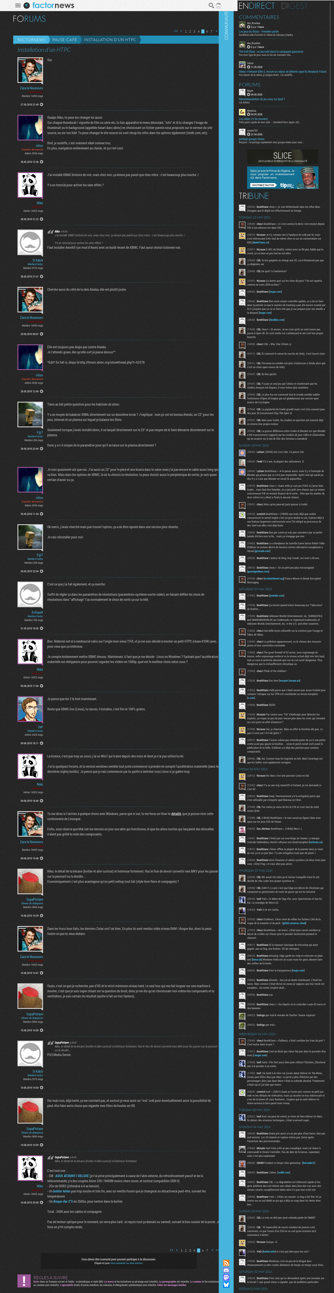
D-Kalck (35, 260)
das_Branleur (267, 22)
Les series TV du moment (266, 122)
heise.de (289, 1019)
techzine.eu (277, 890)
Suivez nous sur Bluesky (239, 1284)
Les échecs (257, 105)
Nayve (263, 93)
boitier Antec (59, 1191)
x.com (285, 742)
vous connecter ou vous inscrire (124, 1263)
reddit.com (296, 1249)
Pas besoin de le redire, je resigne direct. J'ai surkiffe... (279, 77)
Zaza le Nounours (28, 88)
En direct (270, 5)
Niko (37, 203)
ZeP (37, 727)
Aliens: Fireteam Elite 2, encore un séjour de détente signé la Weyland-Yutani (286, 72)
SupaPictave (32, 899)
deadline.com (290, 330)
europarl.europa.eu (302, 724)
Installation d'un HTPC (107, 39)
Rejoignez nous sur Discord (239, 1270)
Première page (173, 31)
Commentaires (272, 16)
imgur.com (288, 298)
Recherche (208, 5)
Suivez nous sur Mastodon (239, 1277)
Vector (263, 62)
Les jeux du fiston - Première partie (272, 31)
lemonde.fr (266, 1242)
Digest (308, 5)
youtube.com (290, 632)
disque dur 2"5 (60, 1201)
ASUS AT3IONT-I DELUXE (69, 1175)
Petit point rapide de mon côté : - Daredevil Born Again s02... (283, 125)
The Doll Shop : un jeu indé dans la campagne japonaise (284, 51)
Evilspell (34, 612)
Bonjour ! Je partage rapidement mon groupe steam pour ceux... (284, 145)
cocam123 (265, 133)
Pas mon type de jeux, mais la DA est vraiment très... (278, 54)
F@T (37, 432)
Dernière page (219, 31)
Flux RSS (239, 1263)
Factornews (29, 39)
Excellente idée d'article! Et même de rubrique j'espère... (280, 34)
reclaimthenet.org (287, 615)
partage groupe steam (264, 142)
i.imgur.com (287, 1119)
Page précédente (178, 31)
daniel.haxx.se (292, 249)
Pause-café (62, 39)
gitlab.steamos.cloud (272, 982)
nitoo (36, 145)
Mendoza (264, 113)
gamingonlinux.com (286, 608)
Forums (263, 87)
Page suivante (213, 31)
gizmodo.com (302, 586)
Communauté (239, 625)
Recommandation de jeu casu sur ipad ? (275, 102)
